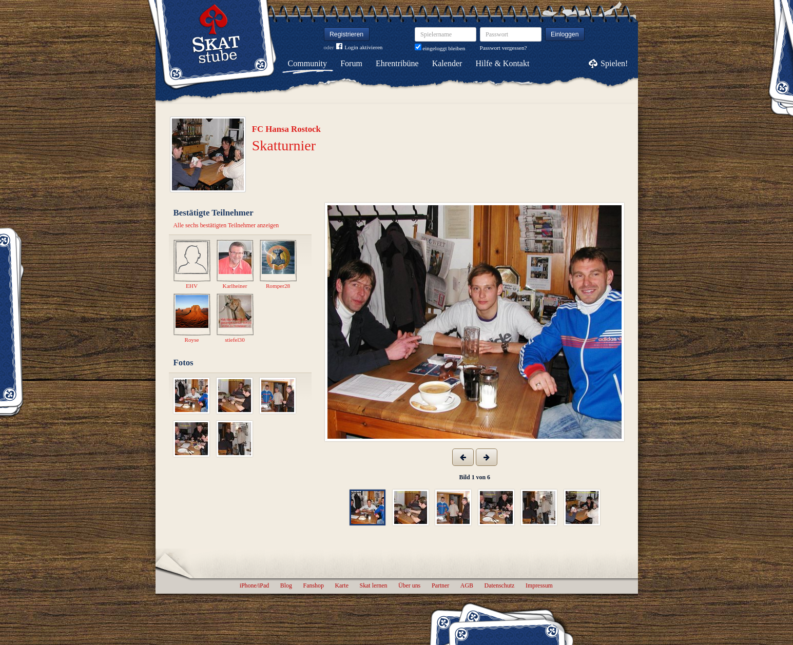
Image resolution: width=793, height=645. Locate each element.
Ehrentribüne (397, 63)
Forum (351, 63)
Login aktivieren (359, 47)
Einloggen (565, 34)
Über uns (409, 585)
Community (307, 63)
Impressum (539, 585)
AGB (466, 585)
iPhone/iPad (254, 585)
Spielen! (614, 63)
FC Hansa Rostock (286, 129)
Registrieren (346, 34)
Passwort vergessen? (503, 48)
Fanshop (313, 585)
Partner (440, 585)
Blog (286, 585)
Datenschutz (500, 585)
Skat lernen (374, 585)
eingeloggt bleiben (440, 48)
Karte (342, 585)
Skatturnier (284, 145)
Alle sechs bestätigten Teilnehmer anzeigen (226, 225)
